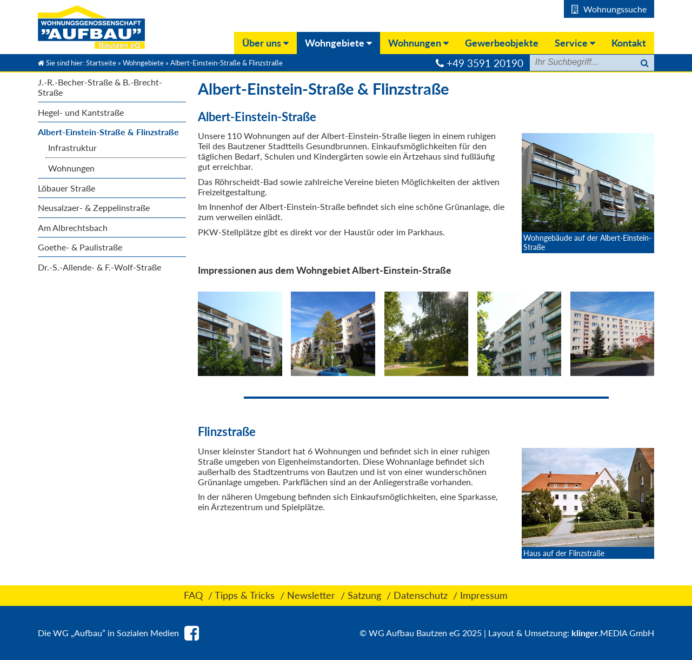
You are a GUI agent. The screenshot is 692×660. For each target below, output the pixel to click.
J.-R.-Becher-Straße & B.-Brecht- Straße (100, 87)
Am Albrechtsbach (73, 227)
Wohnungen (71, 168)
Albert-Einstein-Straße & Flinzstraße (108, 132)
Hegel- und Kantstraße (81, 112)
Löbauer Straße (66, 188)
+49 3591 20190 (485, 63)
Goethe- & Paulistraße (80, 247)
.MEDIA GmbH (612, 633)
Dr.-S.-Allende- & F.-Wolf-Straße (99, 267)
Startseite (101, 62)
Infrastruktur (72, 147)
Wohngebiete (143, 62)
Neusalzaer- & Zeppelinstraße (94, 207)
